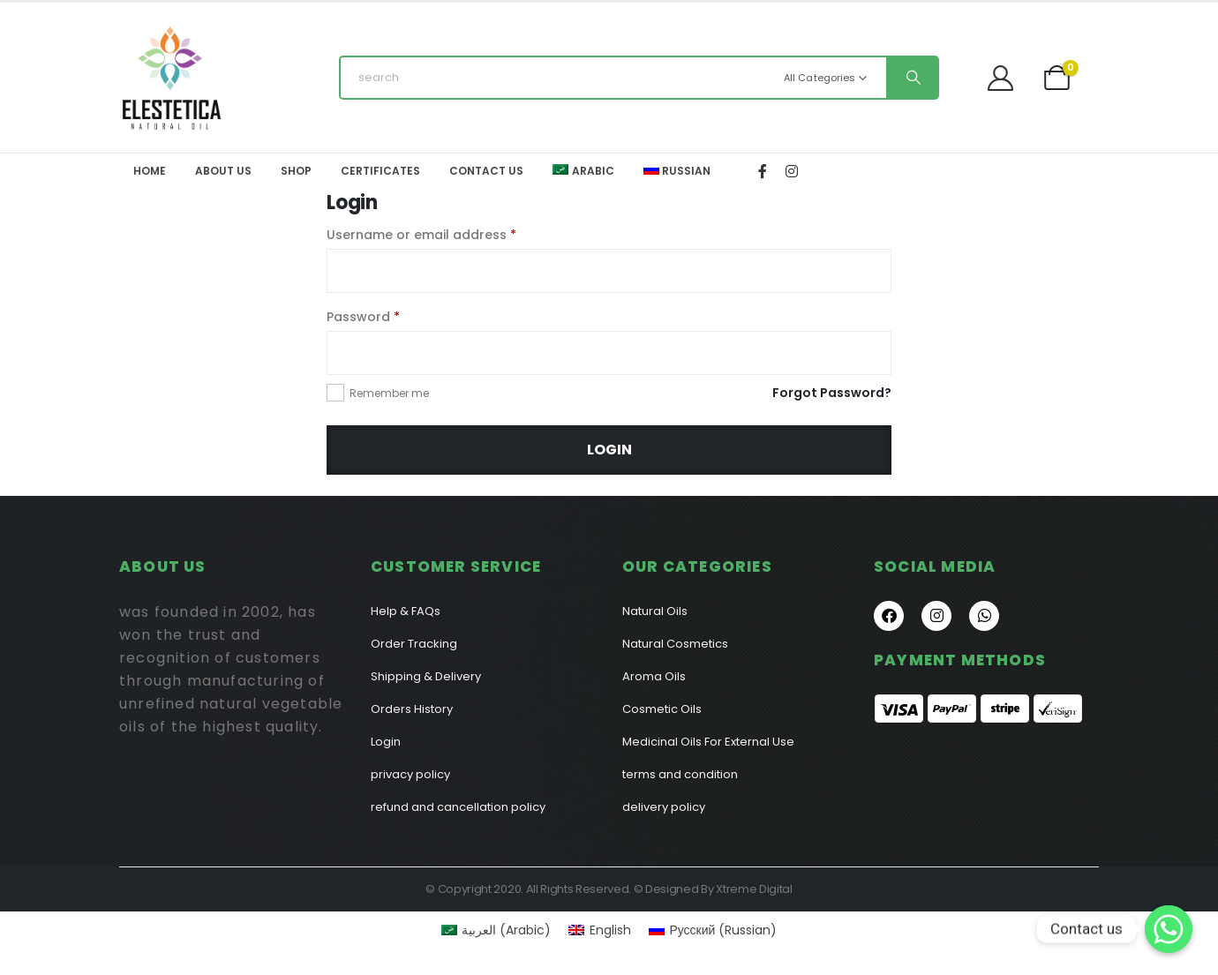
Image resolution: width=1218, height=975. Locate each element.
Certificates (380, 170)
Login (609, 449)
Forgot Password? (831, 392)
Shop (296, 170)
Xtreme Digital (754, 889)
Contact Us (486, 170)
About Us (223, 170)
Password (363, 317)
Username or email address (421, 235)
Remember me (389, 393)
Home (149, 170)
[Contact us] (1168, 929)
